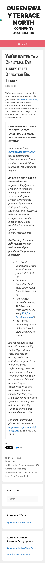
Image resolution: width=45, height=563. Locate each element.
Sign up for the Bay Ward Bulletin (22, 548)
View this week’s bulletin (18, 554)
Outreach (12, 461)
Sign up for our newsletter (19, 522)
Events (11, 457)
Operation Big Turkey (28, 99)
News (18, 457)
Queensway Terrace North (23, 15)
